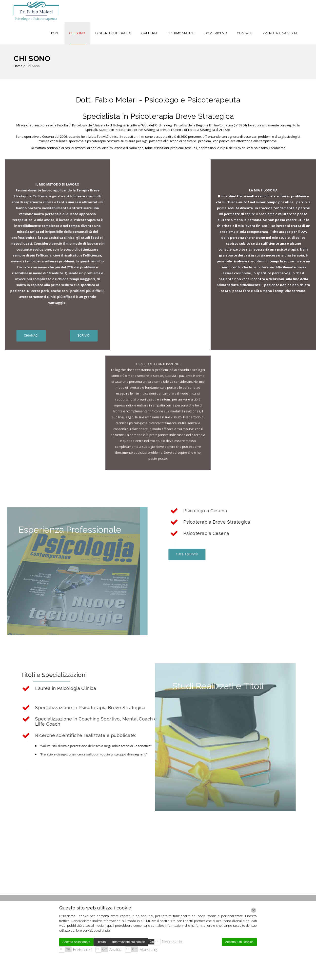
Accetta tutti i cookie (239, 942)
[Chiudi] (253, 910)
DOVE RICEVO (215, 33)
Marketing (148, 949)
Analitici (115, 949)
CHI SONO (77, 33)
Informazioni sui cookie (128, 942)
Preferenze (83, 949)
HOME (54, 33)
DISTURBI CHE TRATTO (113, 33)
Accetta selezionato (76, 942)
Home (18, 66)
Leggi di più (102, 930)
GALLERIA (149, 33)
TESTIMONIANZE (181, 33)
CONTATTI (245, 33)
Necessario (172, 941)
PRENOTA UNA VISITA (279, 33)
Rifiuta (101, 942)
